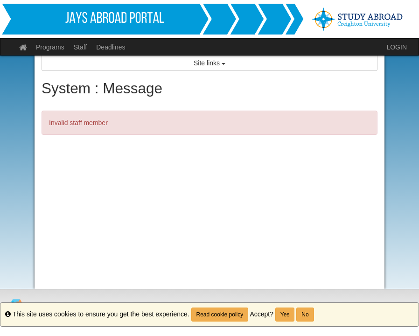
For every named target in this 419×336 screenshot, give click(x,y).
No (304, 314)
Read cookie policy (220, 314)
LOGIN (396, 47)
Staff (80, 47)
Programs (50, 47)
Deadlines (110, 47)
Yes (285, 314)
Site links (209, 63)
